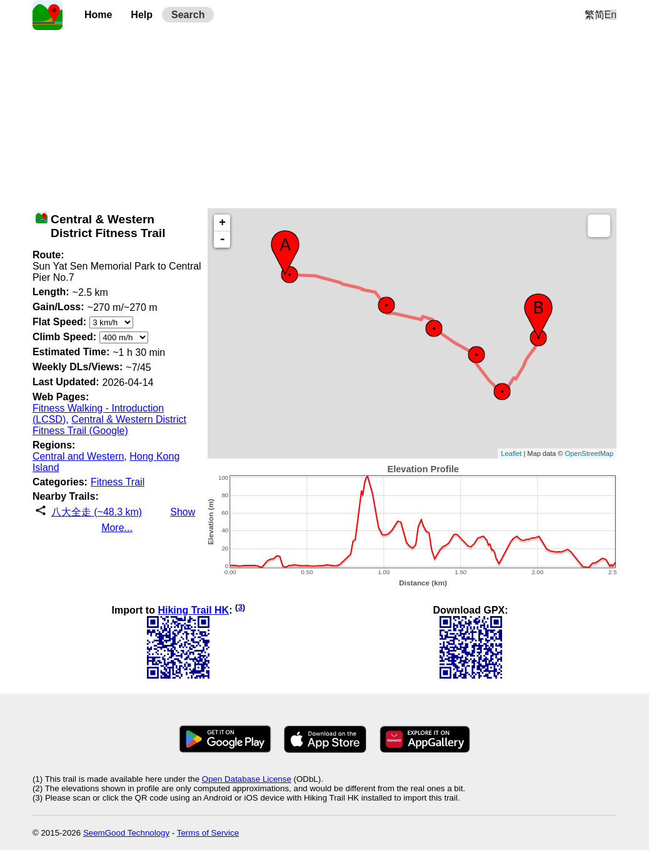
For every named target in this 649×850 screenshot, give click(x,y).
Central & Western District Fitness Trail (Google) (109, 425)
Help (142, 14)
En (611, 14)
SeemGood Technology (126, 832)
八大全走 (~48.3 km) (96, 512)
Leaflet (511, 453)
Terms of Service (208, 832)
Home (98, 14)
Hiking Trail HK (193, 610)
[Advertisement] (324, 117)
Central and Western (78, 456)
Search (187, 14)
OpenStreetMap (589, 453)
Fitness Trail (117, 482)
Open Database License (246, 779)
